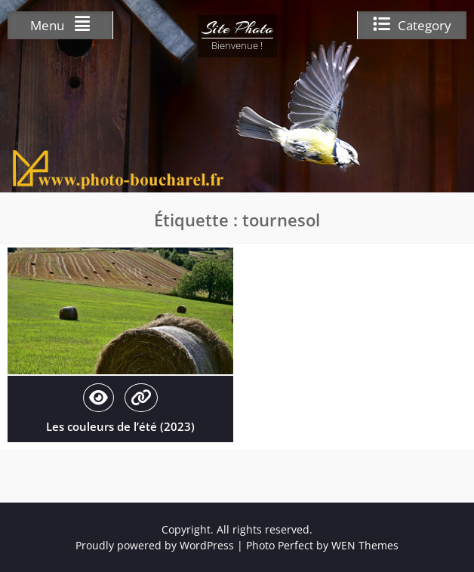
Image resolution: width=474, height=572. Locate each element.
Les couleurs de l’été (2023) (120, 426)
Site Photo (237, 28)
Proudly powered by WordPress (154, 545)
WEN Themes (365, 545)
